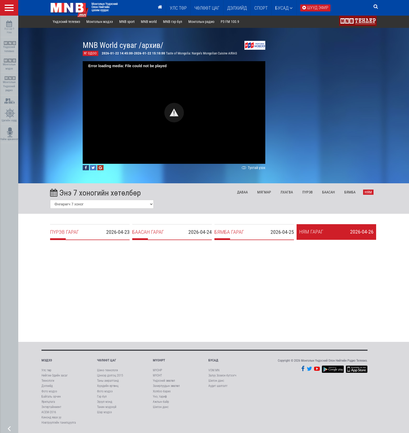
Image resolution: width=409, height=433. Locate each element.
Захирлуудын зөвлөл (166, 386)
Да (243, 192)
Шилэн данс (161, 407)
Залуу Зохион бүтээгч (222, 376)
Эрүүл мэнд (104, 402)
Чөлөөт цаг (106, 360)
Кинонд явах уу (51, 417)
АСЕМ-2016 (48, 412)
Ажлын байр (161, 402)
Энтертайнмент (51, 407)
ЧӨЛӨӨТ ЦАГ (207, 8)
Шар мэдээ (104, 412)
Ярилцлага (48, 402)
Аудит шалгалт (217, 386)
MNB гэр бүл (173, 22)
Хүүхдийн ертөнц (107, 386)
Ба (328, 192)
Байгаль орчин (51, 397)
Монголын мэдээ (10, 64)
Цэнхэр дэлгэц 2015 (110, 376)
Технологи (47, 381)
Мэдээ (46, 360)
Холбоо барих (162, 391)
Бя (350, 192)
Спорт (261, 8)
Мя (265, 192)
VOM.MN (213, 370)
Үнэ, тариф (160, 397)
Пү (308, 192)
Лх (287, 192)
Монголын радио (202, 22)
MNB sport (127, 22)
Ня (368, 192)
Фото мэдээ (49, 391)
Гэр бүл (102, 397)
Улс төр (178, 8)
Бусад (284, 8)
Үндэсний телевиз (9, 47)
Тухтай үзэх (253, 168)
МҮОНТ (157, 376)
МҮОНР (157, 370)
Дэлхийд (237, 8)
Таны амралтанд (108, 381)
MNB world (149, 22)
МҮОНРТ (159, 360)
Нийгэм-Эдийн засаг (54, 376)
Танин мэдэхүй (106, 407)
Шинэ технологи (107, 370)
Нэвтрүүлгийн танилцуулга (58, 423)
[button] (174, 113)
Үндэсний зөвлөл (164, 381)
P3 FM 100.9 (230, 22)
